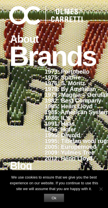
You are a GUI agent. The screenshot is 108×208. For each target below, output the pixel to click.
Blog (21, 166)
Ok (54, 198)
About (24, 39)
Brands (52, 55)
